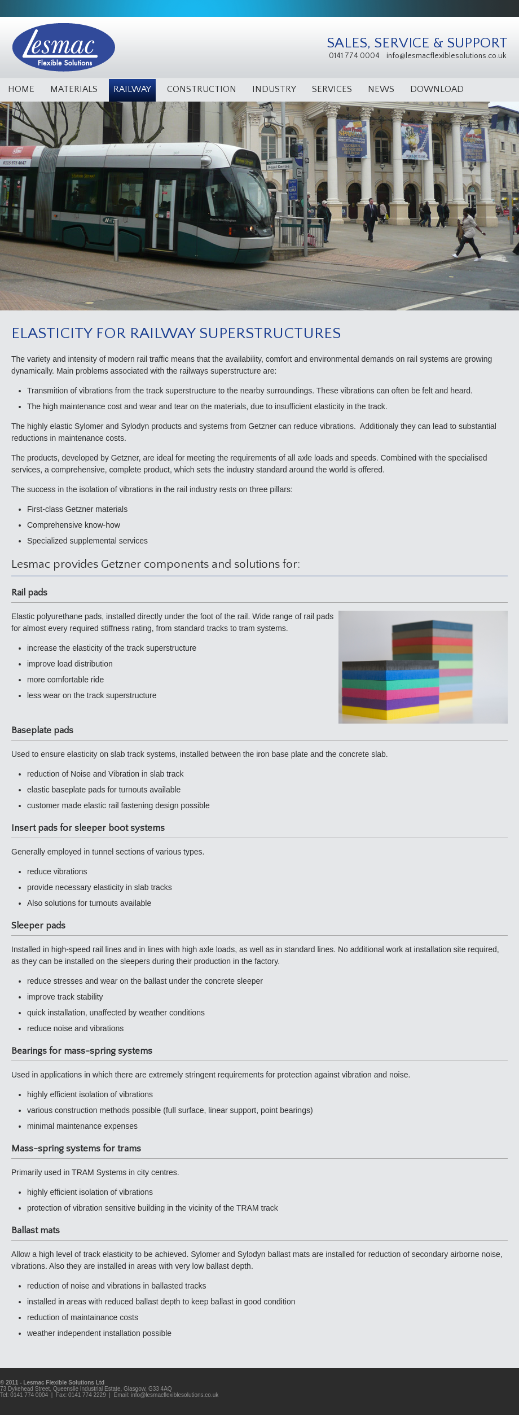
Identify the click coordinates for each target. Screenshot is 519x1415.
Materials (74, 89)
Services (332, 89)
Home (21, 89)
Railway (132, 89)
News (381, 89)
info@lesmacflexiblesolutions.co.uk (446, 55)
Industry (274, 89)
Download (437, 89)
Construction (201, 89)
